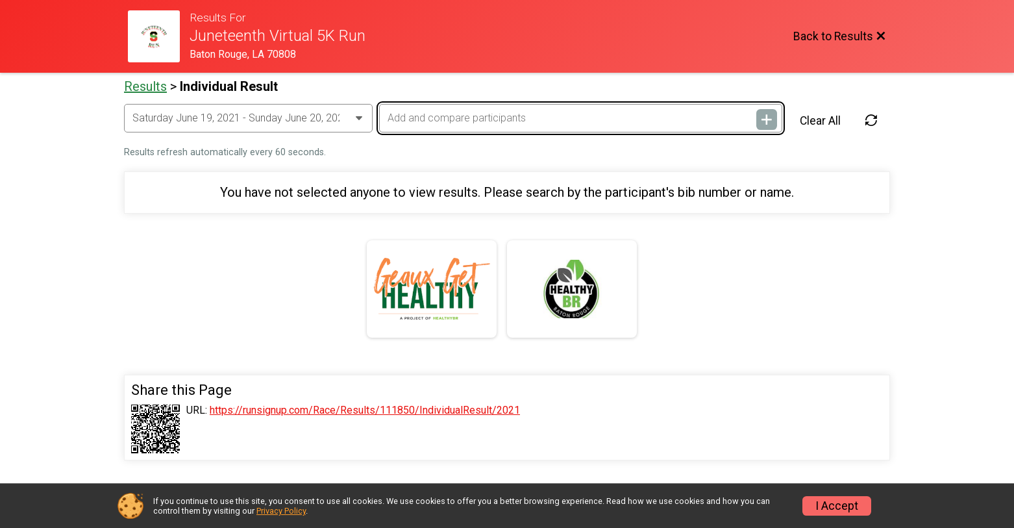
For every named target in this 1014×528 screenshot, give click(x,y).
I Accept (836, 505)
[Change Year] (248, 118)
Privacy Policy (281, 511)
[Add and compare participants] (580, 118)
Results (145, 86)
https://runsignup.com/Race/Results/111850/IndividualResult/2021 (365, 410)
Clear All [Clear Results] (820, 120)
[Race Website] (159, 36)
